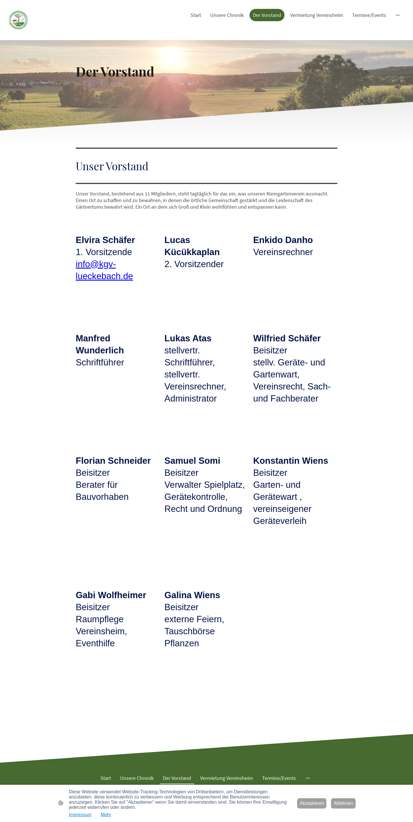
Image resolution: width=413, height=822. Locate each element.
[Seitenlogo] (18, 20)
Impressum (80, 814)
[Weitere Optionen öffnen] (398, 15)
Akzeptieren (312, 803)
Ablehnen (343, 803)
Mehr (106, 814)
